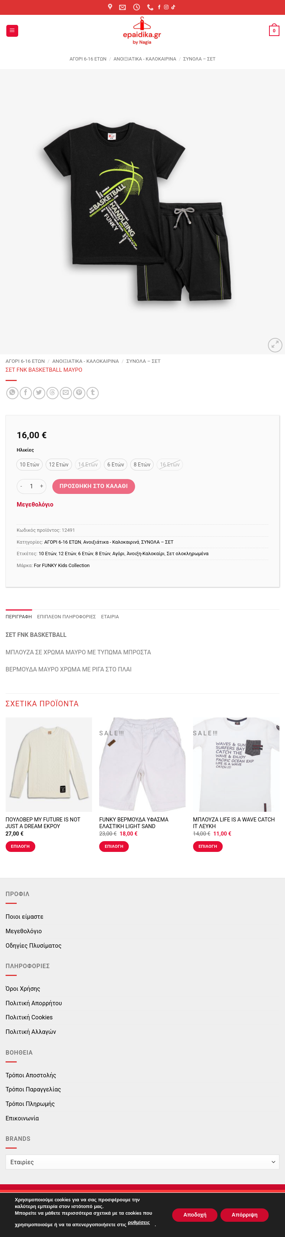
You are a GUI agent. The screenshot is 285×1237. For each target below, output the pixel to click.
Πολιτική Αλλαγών (31, 1031)
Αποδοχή (194, 1214)
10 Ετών (47, 553)
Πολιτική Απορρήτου (34, 1003)
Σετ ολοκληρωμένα (188, 553)
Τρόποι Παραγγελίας (33, 1089)
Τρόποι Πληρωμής (30, 1103)
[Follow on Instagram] (166, 7)
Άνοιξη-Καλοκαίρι (145, 553)
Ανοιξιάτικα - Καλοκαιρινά (145, 59)
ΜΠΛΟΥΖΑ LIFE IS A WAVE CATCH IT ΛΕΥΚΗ (234, 823)
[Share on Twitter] (39, 393)
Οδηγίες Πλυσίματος (34, 945)
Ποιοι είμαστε (24, 916)
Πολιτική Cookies (29, 1017)
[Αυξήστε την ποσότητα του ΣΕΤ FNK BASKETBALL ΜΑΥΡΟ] (41, 486)
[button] (12, 31)
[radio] (29, 464)
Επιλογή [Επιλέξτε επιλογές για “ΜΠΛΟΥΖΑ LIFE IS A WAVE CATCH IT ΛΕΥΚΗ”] (208, 846)
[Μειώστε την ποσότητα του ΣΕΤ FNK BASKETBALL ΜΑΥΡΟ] (21, 486)
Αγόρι (118, 553)
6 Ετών (85, 553)
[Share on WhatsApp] (12, 393)
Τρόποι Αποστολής (31, 1075)
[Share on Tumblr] (92, 393)
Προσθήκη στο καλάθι (94, 486)
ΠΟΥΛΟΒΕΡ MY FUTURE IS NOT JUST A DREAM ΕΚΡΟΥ (43, 823)
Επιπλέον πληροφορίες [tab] (66, 616)
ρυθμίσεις (139, 1222)
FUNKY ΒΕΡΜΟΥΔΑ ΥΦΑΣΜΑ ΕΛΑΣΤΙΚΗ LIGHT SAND (133, 823)
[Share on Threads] (52, 393)
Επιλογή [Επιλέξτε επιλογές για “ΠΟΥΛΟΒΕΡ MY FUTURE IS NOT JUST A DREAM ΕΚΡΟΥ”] (20, 846)
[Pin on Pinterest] (79, 393)
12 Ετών (67, 553)
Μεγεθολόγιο (35, 504)
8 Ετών (102, 553)
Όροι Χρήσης (23, 988)
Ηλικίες (25, 450)
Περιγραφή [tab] (19, 616)
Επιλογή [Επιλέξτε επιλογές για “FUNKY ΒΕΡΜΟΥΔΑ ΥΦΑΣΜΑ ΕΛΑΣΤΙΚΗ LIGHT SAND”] (114, 846)
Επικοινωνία (22, 1118)
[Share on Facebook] (26, 393)
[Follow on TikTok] (173, 7)
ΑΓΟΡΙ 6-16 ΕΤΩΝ (87, 59)
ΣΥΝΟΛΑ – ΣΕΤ (199, 59)
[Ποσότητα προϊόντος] (31, 486)
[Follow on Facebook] (159, 7)
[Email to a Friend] (66, 393)
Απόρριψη (245, 1214)
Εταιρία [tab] (110, 616)
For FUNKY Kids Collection (61, 565)
